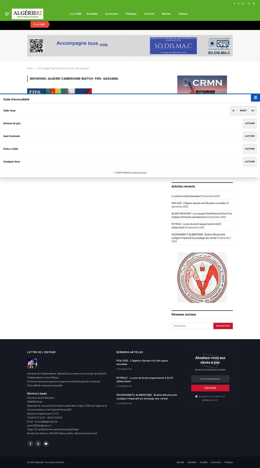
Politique (131, 13)
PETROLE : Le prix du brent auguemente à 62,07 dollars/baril (144, 379)
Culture (183, 13)
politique (206, 400)
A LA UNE (75, 13)
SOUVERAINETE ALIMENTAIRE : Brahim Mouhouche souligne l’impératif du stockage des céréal (146, 396)
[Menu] (7, 14)
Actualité (92, 13)
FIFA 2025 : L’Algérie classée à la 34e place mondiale (199, 203)
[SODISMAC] (130, 45)
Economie (111, 13)
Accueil (180, 462)
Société (149, 13)
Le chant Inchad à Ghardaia (186, 196)
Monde (166, 13)
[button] (255, 98)
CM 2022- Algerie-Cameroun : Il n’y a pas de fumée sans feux (57, 132)
